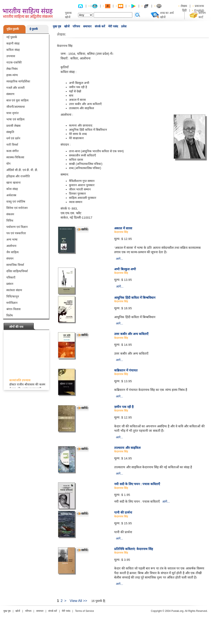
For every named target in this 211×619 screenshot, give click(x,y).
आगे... (119, 258)
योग (8, 163)
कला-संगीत (12, 151)
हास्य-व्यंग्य (12, 75)
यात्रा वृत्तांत (12, 113)
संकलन (10, 214)
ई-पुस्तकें (34, 29)
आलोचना (11, 246)
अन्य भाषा (12, 239)
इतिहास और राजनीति (18, 176)
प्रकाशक (199, 6)
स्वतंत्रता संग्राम (14, 290)
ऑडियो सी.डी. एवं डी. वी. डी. (22, 170)
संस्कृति (10, 132)
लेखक (184, 6)
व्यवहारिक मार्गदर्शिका (18, 81)
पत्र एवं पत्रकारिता (16, 233)
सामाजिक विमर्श (15, 264)
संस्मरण (10, 94)
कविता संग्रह (13, 49)
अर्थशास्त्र (11, 195)
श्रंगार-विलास (13, 309)
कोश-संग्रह (12, 189)
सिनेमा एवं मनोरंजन (17, 208)
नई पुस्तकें (11, 37)
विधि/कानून (12, 296)
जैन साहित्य (12, 252)
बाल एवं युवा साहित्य (17, 100)
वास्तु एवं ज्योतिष (15, 201)
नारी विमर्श (12, 144)
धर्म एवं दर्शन (13, 138)
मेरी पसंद (113, 26)
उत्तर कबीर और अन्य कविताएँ (131, 334)
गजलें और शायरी (15, 87)
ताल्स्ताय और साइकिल (127, 447)
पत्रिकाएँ (10, 277)
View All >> (78, 601)
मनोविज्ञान (12, 302)
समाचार (87, 26)
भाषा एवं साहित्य (15, 119)
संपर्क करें (100, 26)
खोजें (66, 26)
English (199, 10)
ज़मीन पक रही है (124, 407)
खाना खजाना (13, 182)
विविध (9, 220)
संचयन (10, 258)
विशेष (9, 315)
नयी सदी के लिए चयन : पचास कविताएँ (137, 484)
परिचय (76, 26)
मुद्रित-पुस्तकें (13, 29)
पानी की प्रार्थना (123, 512)
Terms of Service (84, 611)
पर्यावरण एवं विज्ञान (17, 227)
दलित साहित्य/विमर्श (17, 271)
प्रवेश (124, 26)
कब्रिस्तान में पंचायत (125, 370)
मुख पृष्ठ (57, 26)
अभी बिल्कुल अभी (125, 269)
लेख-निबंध (12, 68)
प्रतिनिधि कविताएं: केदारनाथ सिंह (133, 549)
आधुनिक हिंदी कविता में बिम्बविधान (134, 297)
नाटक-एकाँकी (14, 62)
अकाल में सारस (123, 228)
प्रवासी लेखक (13, 125)
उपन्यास (10, 56)
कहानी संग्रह (12, 43)
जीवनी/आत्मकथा (15, 106)
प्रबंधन (9, 283)
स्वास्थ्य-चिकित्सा (15, 157)
